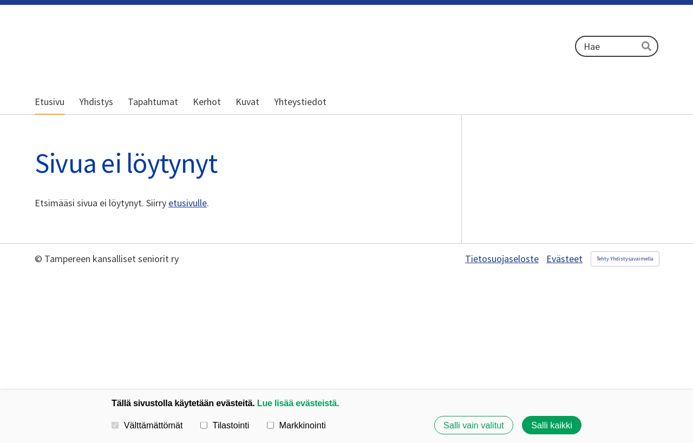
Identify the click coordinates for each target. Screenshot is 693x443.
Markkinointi (296, 425)
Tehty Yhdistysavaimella (625, 258)
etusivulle (187, 203)
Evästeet (564, 258)
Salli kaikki (551, 425)
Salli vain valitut (473, 425)
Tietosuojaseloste (502, 258)
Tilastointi (224, 425)
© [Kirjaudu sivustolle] (39, 258)
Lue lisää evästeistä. (298, 403)
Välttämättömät (147, 425)
